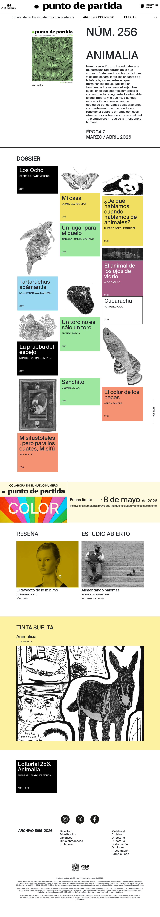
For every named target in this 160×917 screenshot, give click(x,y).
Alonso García (71, 333)
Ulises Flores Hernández (119, 228)
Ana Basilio (26, 455)
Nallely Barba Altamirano (35, 293)
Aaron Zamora (113, 403)
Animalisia (26, 637)
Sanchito (73, 382)
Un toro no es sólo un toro (78, 325)
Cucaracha (118, 301)
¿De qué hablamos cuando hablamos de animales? (120, 212)
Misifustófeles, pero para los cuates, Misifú (37, 444)
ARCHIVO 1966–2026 (98, 17)
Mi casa (71, 198)
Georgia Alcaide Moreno (34, 176)
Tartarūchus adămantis (34, 284)
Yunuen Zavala (113, 307)
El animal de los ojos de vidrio (119, 271)
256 (21, 188)
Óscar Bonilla (71, 388)
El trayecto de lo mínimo (37, 590)
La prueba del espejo (36, 349)
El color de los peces (121, 395)
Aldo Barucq (112, 282)
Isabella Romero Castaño (78, 239)
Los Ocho (31, 170)
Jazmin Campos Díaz (74, 204)
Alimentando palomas (101, 590)
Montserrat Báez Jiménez (35, 358)
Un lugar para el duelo (79, 230)
